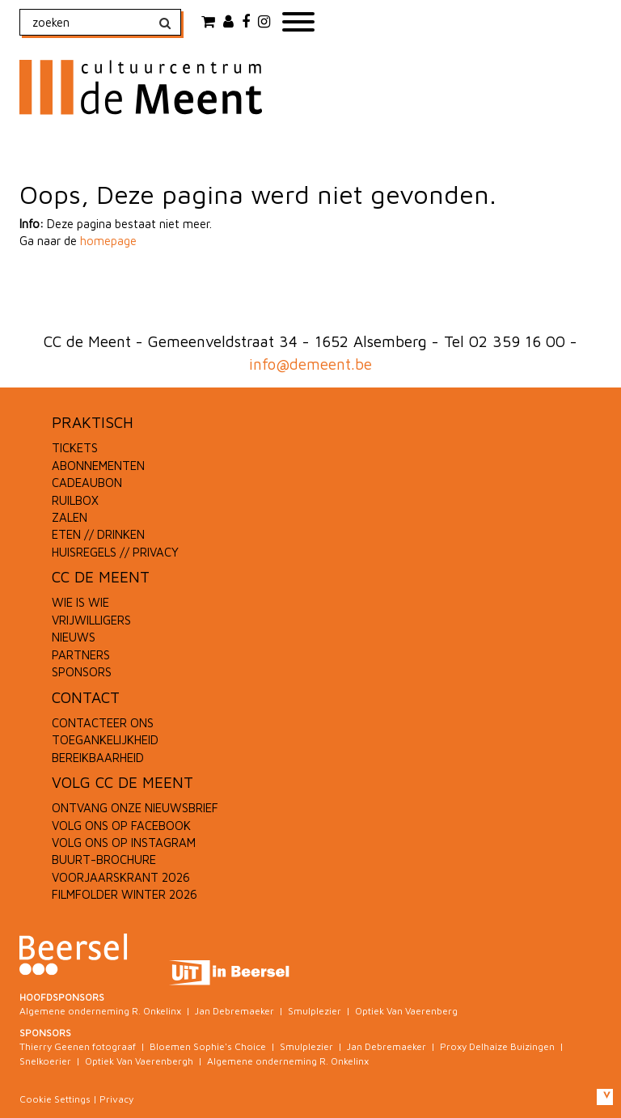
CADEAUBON (87, 482)
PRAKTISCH (92, 422)
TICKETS (75, 448)
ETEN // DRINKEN (98, 534)
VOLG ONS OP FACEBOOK (121, 825)
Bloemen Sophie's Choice (208, 1046)
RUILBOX (75, 500)
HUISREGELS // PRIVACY (115, 552)
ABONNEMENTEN (98, 465)
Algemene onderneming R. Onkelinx (100, 1011)
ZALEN (69, 517)
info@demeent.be (310, 364)
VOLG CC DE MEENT (122, 782)
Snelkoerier (45, 1061)
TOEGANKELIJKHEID (105, 740)
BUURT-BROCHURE (104, 859)
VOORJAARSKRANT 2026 (121, 877)
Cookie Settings (55, 1099)
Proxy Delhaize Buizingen (497, 1046)
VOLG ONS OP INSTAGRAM (124, 842)
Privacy (116, 1099)
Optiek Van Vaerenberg (406, 1011)
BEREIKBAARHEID (98, 757)
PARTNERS (81, 655)
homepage (108, 241)
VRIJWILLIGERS (91, 620)
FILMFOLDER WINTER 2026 (124, 894)
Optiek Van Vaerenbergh (139, 1061)
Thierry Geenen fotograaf (77, 1046)
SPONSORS (82, 672)
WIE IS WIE (80, 602)
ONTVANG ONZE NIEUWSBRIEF (135, 808)
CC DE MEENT (101, 577)
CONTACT (86, 697)
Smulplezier (314, 1011)
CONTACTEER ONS (103, 723)
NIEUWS (73, 637)
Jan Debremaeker (234, 1011)
